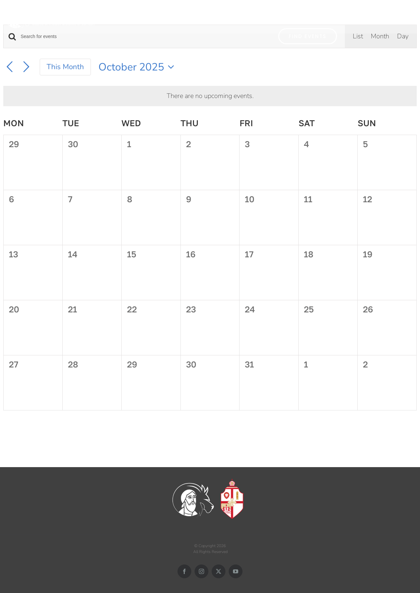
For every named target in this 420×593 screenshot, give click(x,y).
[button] (407, 15)
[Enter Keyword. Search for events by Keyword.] (145, 36)
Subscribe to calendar (375, 429)
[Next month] (26, 67)
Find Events (307, 36)
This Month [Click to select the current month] (65, 67)
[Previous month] (9, 67)
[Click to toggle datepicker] (138, 67)
